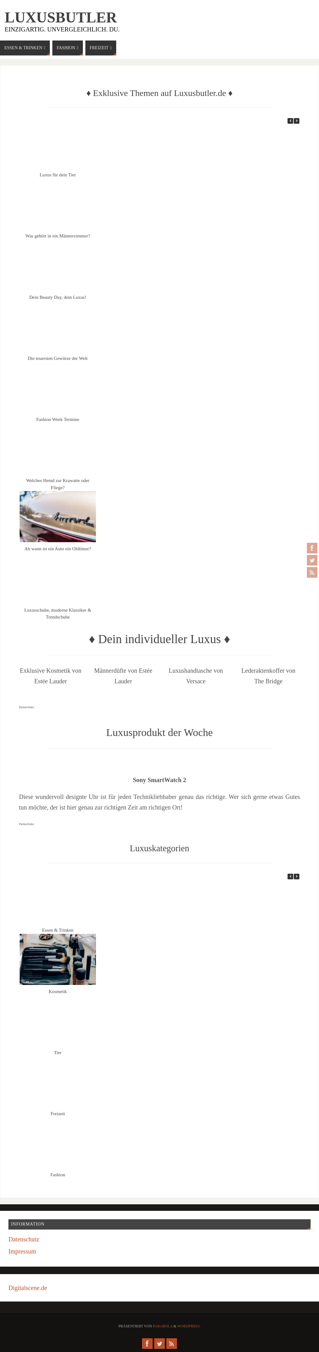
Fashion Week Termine (57, 419)
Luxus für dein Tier (58, 174)
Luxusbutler (61, 17)
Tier (57, 1052)
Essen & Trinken (58, 930)
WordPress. (189, 1326)
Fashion (57, 1174)
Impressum (22, 1251)
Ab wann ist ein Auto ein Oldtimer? (57, 548)
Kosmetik (58, 991)
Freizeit (57, 1113)
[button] (296, 121)
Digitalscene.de (27, 1287)
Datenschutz (23, 1239)
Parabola (163, 1326)
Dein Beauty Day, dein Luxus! (57, 297)
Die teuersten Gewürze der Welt (58, 358)
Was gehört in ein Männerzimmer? (57, 235)
